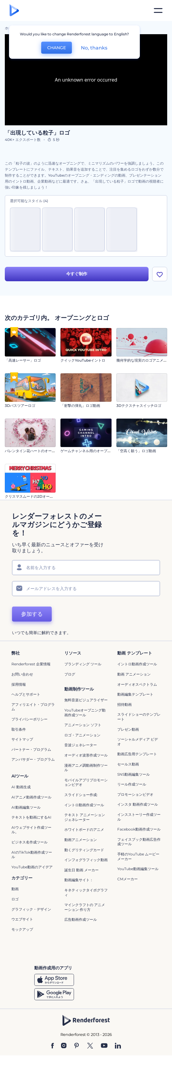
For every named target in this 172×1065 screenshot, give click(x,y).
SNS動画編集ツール (133, 774)
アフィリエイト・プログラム (33, 706)
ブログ (69, 674)
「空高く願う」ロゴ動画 (136, 451)
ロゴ (15, 899)
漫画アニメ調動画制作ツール (86, 767)
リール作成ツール (131, 784)
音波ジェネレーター (80, 745)
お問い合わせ (22, 674)
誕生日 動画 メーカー (81, 870)
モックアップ (22, 929)
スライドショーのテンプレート (139, 716)
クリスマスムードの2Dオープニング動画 (38, 496)
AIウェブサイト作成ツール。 (31, 829)
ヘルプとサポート (25, 694)
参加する (32, 614)
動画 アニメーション (134, 674)
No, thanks (94, 48)
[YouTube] (104, 1046)
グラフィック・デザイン (31, 909)
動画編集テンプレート (135, 694)
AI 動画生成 (21, 787)
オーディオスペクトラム (137, 684)
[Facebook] (52, 1046)
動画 (15, 889)
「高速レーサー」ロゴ (23, 360)
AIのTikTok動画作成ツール (31, 854)
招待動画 (124, 704)
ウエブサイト (22, 919)
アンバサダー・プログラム (33, 759)
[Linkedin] (118, 1046)
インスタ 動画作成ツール (137, 804)
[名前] (86, 567)
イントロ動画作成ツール (137, 664)
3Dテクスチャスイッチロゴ (138, 405)
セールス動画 (128, 764)
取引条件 (18, 729)
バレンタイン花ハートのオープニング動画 (39, 451)
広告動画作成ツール (80, 919)
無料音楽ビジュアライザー (86, 700)
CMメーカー (127, 879)
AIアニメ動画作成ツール (31, 797)
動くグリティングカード (84, 850)
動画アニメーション (80, 839)
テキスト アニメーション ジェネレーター (84, 817)
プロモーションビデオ (135, 794)
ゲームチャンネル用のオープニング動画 (92, 451)
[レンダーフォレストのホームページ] (14, 10)
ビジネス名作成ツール (29, 842)
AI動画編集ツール (26, 807)
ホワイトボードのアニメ (84, 829)
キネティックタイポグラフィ (86, 892)
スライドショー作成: (81, 794)
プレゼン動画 (128, 729)
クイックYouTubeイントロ (82, 360)
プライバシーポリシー (29, 719)
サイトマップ (22, 739)
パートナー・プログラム (31, 749)
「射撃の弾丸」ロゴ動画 (80, 405)
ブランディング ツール (82, 664)
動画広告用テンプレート (137, 754)
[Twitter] (90, 1046)
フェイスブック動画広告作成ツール (139, 841)
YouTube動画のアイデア (32, 867)
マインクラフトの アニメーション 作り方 (84, 907)
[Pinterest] (76, 1046)
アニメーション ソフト (82, 725)
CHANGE (56, 47)
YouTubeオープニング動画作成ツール (85, 712)
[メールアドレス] (86, 588)
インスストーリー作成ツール (139, 817)
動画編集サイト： (78, 880)
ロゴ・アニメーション (82, 735)
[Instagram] (63, 1046)
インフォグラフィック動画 (86, 860)
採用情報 (18, 684)
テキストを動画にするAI (31, 817)
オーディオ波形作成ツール (86, 755)
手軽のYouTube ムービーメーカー (138, 856)
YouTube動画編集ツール (137, 869)
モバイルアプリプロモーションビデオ (86, 782)
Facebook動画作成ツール (139, 829)
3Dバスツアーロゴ (20, 405)
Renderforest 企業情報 (31, 664)
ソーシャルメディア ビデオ (137, 741)
